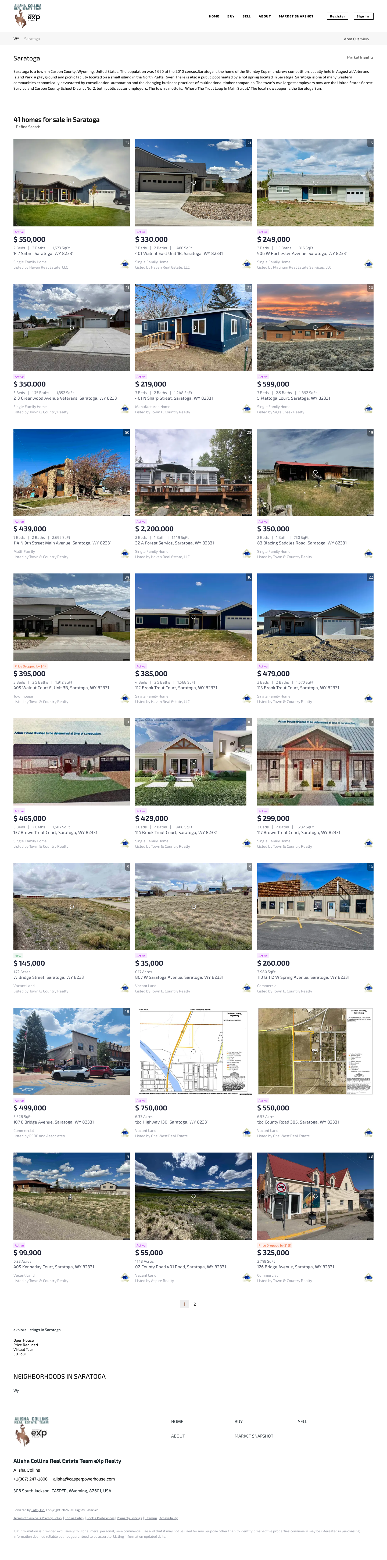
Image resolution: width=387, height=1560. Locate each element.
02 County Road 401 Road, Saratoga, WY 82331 (180, 1266)
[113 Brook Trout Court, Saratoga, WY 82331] (315, 617)
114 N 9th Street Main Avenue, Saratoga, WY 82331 (62, 542)
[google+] (35, 1545)
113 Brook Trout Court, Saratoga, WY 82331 (298, 687)
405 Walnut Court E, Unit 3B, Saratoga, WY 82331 (61, 687)
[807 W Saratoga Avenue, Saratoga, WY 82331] (193, 906)
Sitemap (151, 1518)
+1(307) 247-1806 (30, 1479)
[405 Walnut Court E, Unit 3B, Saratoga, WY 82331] (71, 617)
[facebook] (19, 1545)
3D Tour (19, 1354)
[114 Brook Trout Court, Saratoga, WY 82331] (193, 762)
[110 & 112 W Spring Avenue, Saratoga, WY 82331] (315, 906)
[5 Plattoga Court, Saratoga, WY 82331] (315, 327)
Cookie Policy (74, 1518)
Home (214, 16)
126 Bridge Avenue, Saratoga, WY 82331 (295, 1266)
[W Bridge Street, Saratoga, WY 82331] (71, 906)
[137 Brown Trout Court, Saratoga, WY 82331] (71, 762)
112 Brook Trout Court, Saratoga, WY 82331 (176, 687)
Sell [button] (247, 16)
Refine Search (28, 126)
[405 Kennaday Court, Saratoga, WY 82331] (71, 1196)
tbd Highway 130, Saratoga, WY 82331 (172, 1121)
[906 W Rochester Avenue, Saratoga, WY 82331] (315, 182)
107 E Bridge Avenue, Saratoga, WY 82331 (53, 1121)
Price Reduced (25, 1344)
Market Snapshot (296, 16)
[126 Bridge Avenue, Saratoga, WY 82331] (315, 1196)
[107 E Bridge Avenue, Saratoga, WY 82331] (71, 1051)
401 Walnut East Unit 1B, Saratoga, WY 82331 (179, 253)
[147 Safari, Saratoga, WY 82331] (71, 182)
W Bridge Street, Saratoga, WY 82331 (49, 977)
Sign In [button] (363, 16)
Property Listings (129, 1518)
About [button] (265, 16)
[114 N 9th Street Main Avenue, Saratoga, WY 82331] (71, 472)
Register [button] (337, 16)
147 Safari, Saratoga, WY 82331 (43, 253)
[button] (201, 1421)
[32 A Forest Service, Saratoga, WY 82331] (193, 472)
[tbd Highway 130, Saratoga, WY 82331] (193, 1051)
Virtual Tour (23, 1349)
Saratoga (32, 38)
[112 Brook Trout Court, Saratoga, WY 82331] (193, 617)
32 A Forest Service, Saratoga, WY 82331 (174, 542)
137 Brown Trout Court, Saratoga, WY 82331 (55, 832)
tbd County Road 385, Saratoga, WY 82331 (298, 1121)
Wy (16, 1390)
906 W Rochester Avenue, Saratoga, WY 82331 (302, 253)
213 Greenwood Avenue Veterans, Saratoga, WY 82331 (66, 397)
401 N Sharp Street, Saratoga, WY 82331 (174, 397)
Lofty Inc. (38, 1510)
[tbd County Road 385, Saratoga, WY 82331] (315, 1051)
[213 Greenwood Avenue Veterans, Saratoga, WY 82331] (71, 327)
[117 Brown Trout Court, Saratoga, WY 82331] (315, 762)
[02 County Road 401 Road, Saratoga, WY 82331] (193, 1196)
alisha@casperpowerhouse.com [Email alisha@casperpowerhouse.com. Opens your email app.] (84, 1479)
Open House (23, 1340)
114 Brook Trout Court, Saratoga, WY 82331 (176, 832)
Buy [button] (230, 16)
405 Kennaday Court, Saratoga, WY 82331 (53, 1266)
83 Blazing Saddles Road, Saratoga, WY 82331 (302, 542)
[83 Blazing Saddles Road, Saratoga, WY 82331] (315, 472)
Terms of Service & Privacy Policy (37, 1518)
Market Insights (360, 57)
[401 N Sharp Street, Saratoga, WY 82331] (193, 327)
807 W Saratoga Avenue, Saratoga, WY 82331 (179, 977)
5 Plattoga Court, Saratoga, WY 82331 (293, 397)
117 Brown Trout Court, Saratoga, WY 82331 (298, 832)
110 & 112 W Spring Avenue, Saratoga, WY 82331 (303, 977)
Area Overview (356, 39)
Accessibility (168, 1518)
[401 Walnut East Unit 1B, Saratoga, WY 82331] (193, 182)
